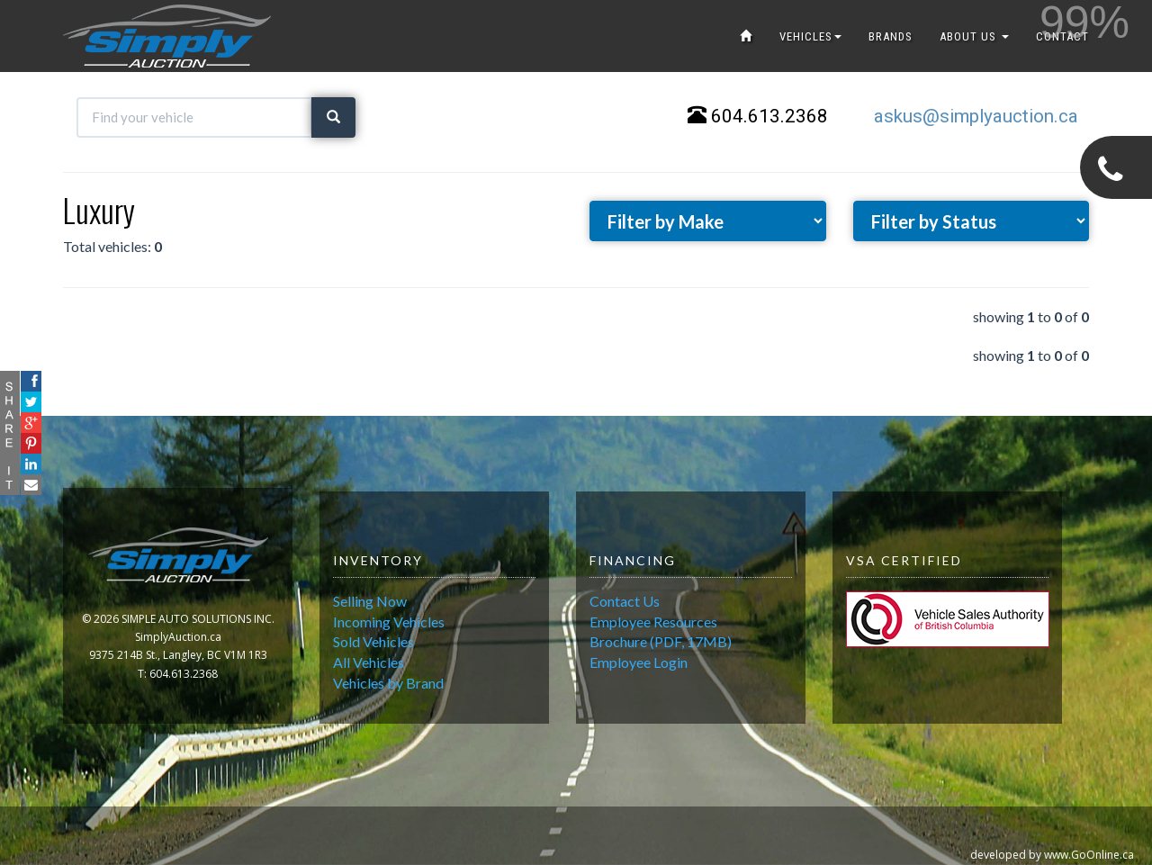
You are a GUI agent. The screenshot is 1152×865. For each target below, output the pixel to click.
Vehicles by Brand (388, 682)
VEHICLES (810, 36)
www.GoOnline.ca (1089, 854)
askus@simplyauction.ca (976, 116)
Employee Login (639, 662)
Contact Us (625, 600)
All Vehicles (368, 662)
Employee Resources (653, 621)
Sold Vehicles (373, 641)
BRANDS (890, 36)
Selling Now (370, 600)
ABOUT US (974, 36)
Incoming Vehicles (389, 621)
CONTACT (1062, 36)
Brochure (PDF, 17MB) (661, 641)
